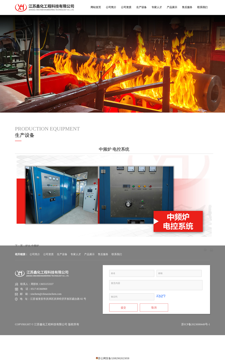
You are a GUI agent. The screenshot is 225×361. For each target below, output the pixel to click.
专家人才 (157, 7)
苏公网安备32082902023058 (113, 358)
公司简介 (111, 7)
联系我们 (202, 7)
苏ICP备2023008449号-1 (195, 266)
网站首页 (96, 7)
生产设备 (141, 7)
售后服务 (187, 7)
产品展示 (172, 7)
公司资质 (126, 7)
